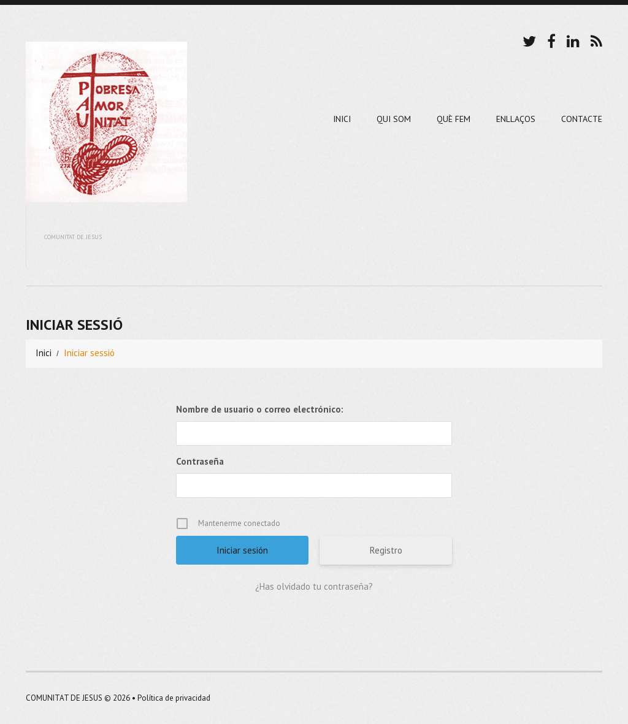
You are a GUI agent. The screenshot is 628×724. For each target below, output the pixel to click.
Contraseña (200, 461)
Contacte (581, 118)
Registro (386, 550)
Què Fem (453, 118)
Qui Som (394, 118)
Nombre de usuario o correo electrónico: (259, 409)
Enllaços (515, 118)
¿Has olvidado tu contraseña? (314, 586)
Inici (342, 118)
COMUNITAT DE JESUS (64, 698)
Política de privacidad (173, 698)
